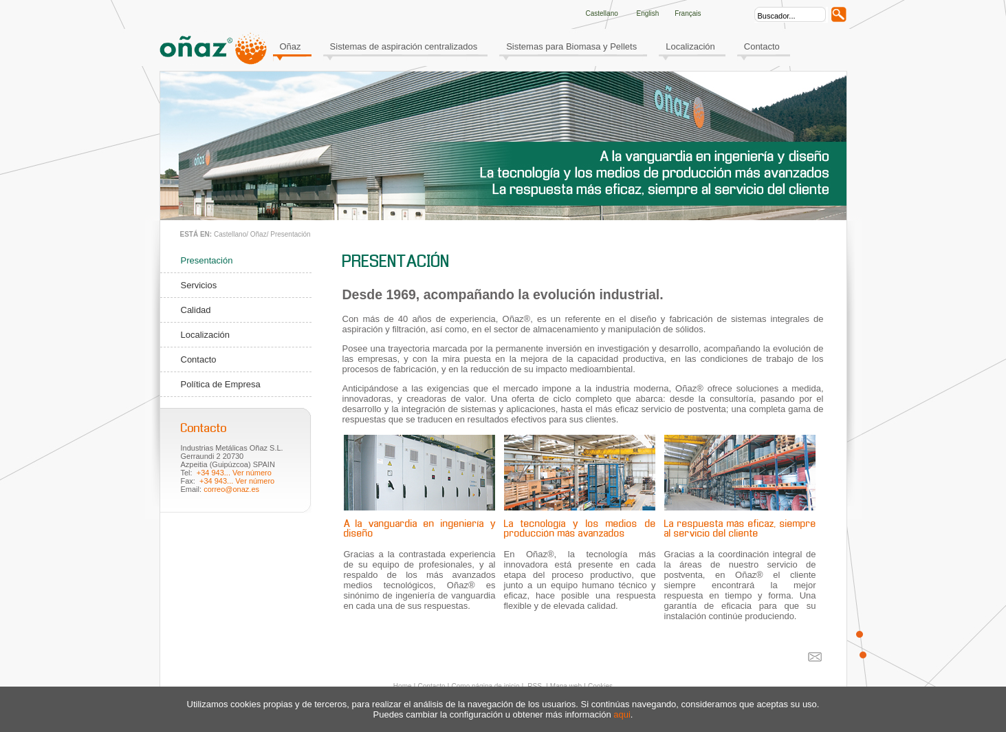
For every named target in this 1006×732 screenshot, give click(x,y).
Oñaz (290, 46)
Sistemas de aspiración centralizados (404, 46)
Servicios (199, 285)
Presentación (290, 234)
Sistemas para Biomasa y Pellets (571, 46)
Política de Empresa (221, 384)
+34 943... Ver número (234, 473)
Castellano (230, 234)
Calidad (196, 310)
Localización (690, 46)
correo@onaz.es (231, 489)
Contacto (762, 46)
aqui (622, 714)
